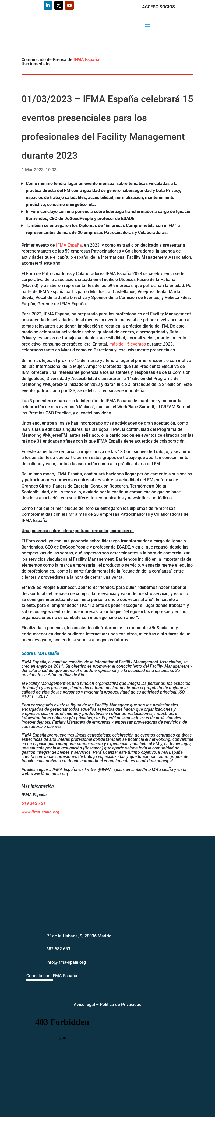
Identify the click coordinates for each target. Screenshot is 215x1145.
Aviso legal (84, 1004)
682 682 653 (58, 948)
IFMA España (86, 59)
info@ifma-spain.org (66, 962)
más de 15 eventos (127, 344)
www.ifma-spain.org (40, 812)
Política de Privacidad (121, 1004)
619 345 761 (33, 803)
